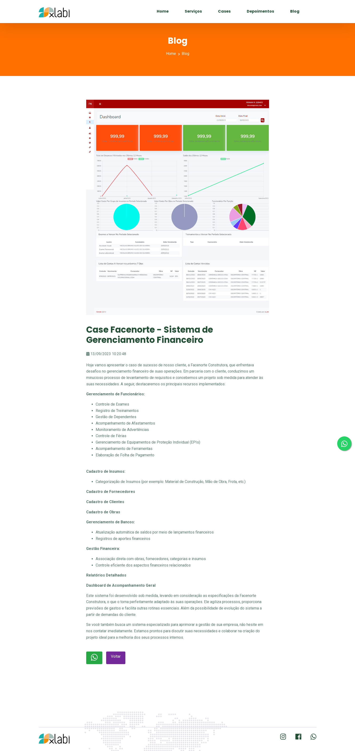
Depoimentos (260, 11)
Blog (294, 11)
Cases (224, 11)
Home (163, 11)
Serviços (193, 11)
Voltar (116, 656)
